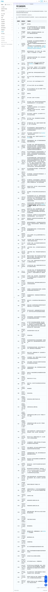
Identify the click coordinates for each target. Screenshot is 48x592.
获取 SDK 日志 (4, 42)
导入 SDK (3, 13)
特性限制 (3, 38)
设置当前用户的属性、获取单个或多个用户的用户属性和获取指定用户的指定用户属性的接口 (36, 47)
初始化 (2, 15)
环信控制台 (31, 63)
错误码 (2, 31)
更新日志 (3, 36)
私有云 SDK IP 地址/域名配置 (6, 44)
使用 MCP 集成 (4, 8)
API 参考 (2, 33)
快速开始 (3, 10)
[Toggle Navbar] (46, 1)
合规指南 (3, 46)
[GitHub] (44, 1)
